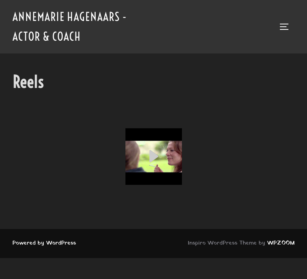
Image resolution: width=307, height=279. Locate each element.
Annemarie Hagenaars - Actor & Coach (69, 26)
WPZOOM (281, 243)
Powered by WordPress (44, 243)
